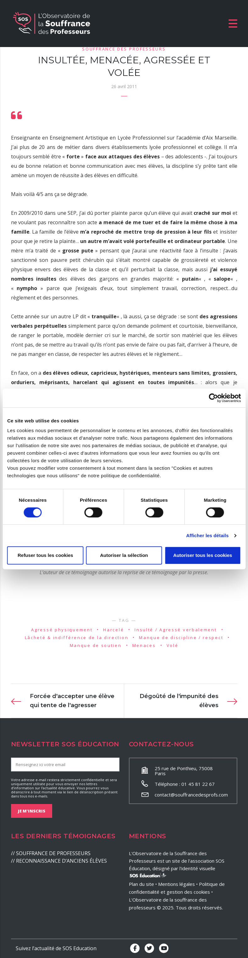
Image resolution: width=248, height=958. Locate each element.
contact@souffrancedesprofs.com (191, 794)
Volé (173, 645)
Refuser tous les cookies (45, 555)
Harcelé (113, 629)
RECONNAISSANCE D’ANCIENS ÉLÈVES (61, 860)
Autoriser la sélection (124, 555)
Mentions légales (176, 884)
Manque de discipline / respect (181, 637)
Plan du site (141, 884)
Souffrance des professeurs (124, 49)
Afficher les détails (207, 535)
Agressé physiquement (61, 629)
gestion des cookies (188, 892)
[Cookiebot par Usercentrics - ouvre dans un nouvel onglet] (213, 398)
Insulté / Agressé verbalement (176, 629)
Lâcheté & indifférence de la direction (77, 637)
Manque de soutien (96, 645)
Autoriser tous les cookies (202, 555)
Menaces (144, 645)
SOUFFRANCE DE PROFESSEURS (53, 853)
